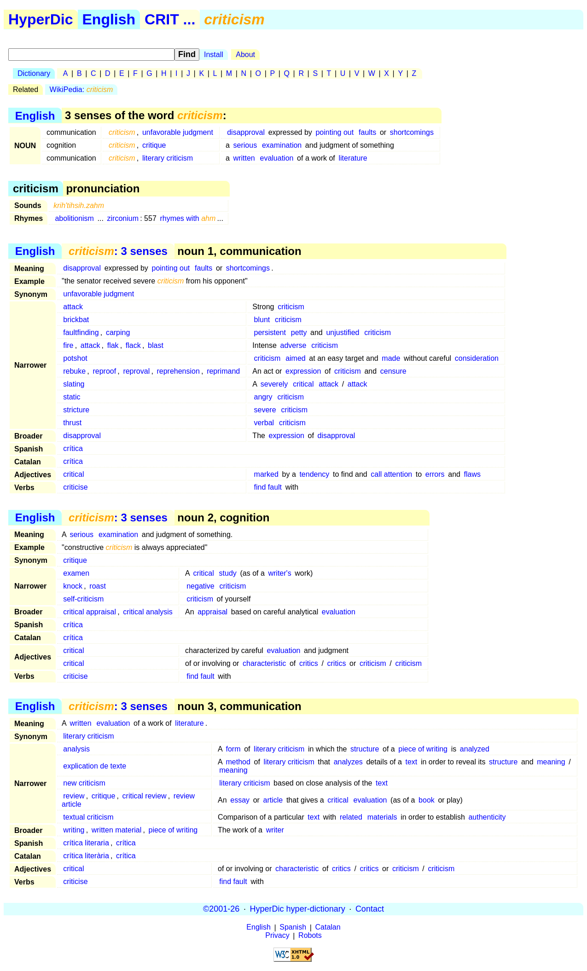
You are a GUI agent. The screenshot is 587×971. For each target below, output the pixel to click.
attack (73, 307)
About (245, 54)
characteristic (264, 663)
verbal (264, 423)
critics (308, 663)
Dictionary (33, 73)
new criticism (84, 783)
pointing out (334, 132)
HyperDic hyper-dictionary (297, 908)
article (273, 800)
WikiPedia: (81, 89)
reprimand (223, 371)
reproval (136, 371)
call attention (391, 474)
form (233, 749)
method (238, 762)
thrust (72, 423)
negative (200, 586)
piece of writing (423, 749)
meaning (551, 762)
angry (263, 397)
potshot (75, 358)
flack (133, 345)
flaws (472, 474)
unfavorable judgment (177, 132)
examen (76, 573)
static (71, 397)
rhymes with (187, 218)
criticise (75, 487)
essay (240, 800)
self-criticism (83, 599)
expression (303, 371)
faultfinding (81, 332)
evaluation (277, 158)
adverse (293, 345)
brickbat (76, 320)
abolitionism (74, 218)
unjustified (342, 332)
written (244, 158)
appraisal (212, 612)
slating (73, 384)
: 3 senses (118, 251)
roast (97, 586)
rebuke (74, 371)
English (109, 19)
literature (352, 158)
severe (265, 410)
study (228, 573)
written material (116, 830)
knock (72, 586)
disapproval (246, 132)
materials (382, 817)
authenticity (487, 817)
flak (113, 345)
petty (299, 332)
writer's (279, 573)
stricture (76, 410)
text (411, 762)
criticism (291, 307)
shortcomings (412, 132)
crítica (73, 448)
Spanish (292, 927)
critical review (144, 796)
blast (155, 345)
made (391, 358)
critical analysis (148, 612)
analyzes (348, 762)
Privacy (277, 936)
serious (245, 145)
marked (266, 474)
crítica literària (86, 856)
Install (213, 54)
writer (275, 830)
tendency (314, 474)
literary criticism (167, 158)
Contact (369, 908)
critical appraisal (89, 612)
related (351, 817)
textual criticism (88, 817)
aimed (295, 358)
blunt (262, 320)
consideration (477, 358)
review (73, 796)
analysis (76, 749)
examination (282, 145)
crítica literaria (86, 843)
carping (118, 332)
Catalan (328, 927)
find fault (268, 487)
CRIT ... (170, 19)
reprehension (178, 371)
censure (393, 371)
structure (364, 749)
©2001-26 (221, 908)
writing (73, 830)
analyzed (474, 749)
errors (435, 474)
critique (154, 145)
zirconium (123, 218)
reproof (104, 371)
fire (68, 345)
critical (303, 384)
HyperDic (40, 19)
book (426, 800)
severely (274, 384)
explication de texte (94, 766)
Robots (310, 936)
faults (367, 132)
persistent (270, 332)
